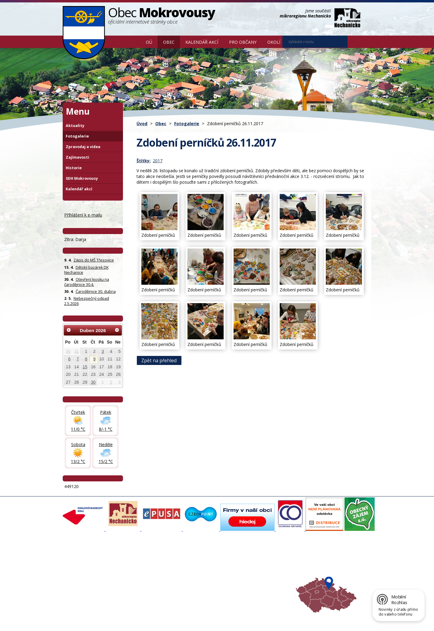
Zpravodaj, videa (138, 570)
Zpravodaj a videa (83, 146)
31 (76, 351)
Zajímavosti (77, 157)
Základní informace (83, 559)
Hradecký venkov (253, 575)
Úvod (131, 42)
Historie (74, 167)
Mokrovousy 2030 (196, 570)
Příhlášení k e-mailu (83, 215)
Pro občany (242, 42)
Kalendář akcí (201, 42)
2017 (157, 160)
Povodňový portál (196, 564)
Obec (169, 42)
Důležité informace (197, 575)
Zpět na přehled (159, 360)
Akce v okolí (248, 559)
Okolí (273, 42)
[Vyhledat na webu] (356, 42)
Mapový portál (193, 559)
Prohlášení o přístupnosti (201, 617)
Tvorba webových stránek (110, 622)
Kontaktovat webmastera (125, 617)
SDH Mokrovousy (82, 178)
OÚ (149, 42)
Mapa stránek (163, 617)
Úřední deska (78, 581)
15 (85, 366)
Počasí (243, 581)
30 (68, 351)
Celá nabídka (78, 586)
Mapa (242, 586)
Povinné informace (83, 570)
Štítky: (144, 160)
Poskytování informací (86, 575)
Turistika (245, 564)
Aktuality (75, 125)
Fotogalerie (186, 123)
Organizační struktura (85, 564)
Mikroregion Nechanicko (259, 570)
